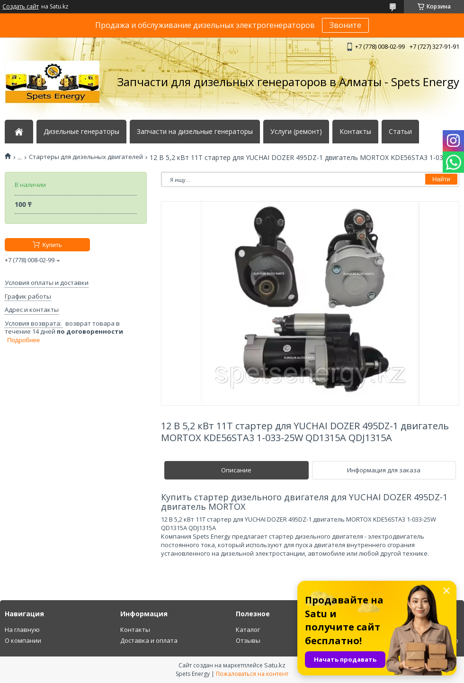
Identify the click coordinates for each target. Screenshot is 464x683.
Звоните (345, 25)
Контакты (355, 131)
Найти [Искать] (441, 179)
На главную (22, 629)
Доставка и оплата (149, 640)
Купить (52, 244)
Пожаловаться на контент (252, 674)
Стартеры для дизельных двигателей (86, 157)
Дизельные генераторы (81, 131)
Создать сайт (20, 6)
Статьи (400, 131)
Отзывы (248, 640)
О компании (23, 640)
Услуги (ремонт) (296, 131)
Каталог (248, 629)
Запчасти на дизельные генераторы (195, 131)
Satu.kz (275, 665)
